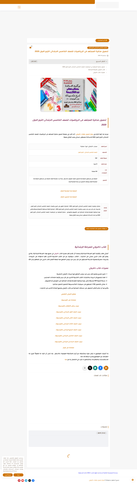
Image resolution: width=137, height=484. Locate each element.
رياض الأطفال (88, 7)
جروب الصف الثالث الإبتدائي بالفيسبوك (68, 324)
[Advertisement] (68, 24)
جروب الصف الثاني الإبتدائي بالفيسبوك (68, 318)
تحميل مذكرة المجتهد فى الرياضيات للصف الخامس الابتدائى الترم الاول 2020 (83, 67)
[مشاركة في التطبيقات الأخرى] (85, 368)
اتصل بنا (72, 2)
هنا (66, 359)
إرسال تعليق (101, 433)
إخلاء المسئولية (82, 473)
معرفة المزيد (8, 475)
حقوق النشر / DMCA (92, 473)
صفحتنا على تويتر (68, 348)
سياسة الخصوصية (113, 473)
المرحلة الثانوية (48, 7)
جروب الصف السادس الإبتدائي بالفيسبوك (68, 342)
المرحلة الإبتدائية (75, 7)
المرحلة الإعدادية (61, 7)
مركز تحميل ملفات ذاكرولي (96, 480)
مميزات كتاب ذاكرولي (99, 72)
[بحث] (19, 7)
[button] (100, 368)
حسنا (18, 475)
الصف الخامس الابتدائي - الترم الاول (87, 152)
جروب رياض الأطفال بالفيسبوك (68, 306)
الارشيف (90, 2)
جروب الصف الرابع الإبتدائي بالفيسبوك (68, 330)
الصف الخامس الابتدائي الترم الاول (98, 47)
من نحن (84, 2)
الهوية (78, 2)
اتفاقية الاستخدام (102, 473)
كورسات (37, 7)
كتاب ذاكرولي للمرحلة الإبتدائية (96, 69)
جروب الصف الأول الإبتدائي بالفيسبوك (68, 312)
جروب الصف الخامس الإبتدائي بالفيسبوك (68, 336)
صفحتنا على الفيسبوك (68, 300)
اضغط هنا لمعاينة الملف (68, 191)
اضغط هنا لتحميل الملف (68, 197)
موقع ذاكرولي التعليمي (68, 294)
